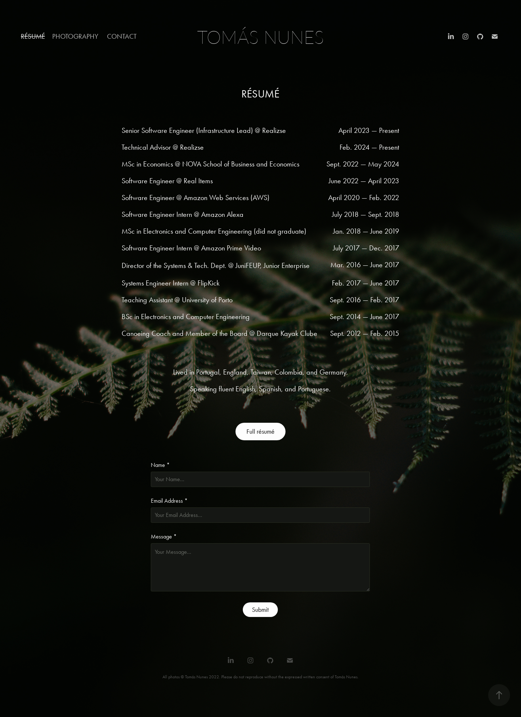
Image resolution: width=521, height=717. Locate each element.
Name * (160, 465)
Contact (122, 36)
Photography (75, 36)
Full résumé (260, 431)
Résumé (33, 36)
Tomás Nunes (260, 37)
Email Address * (169, 501)
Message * (164, 537)
